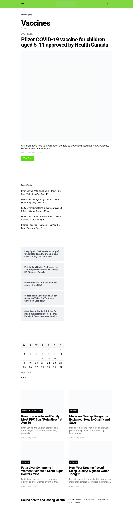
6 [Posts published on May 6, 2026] (36, 354)
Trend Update (37, 411)
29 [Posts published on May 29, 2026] (48, 367)
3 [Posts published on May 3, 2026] (60, 349)
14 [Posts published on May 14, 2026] (42, 358)
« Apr (24, 377)
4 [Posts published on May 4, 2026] (24, 354)
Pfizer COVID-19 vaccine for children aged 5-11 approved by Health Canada (64, 42)
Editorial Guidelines (73, 500)
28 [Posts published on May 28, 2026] (42, 367)
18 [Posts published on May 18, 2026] (24, 362)
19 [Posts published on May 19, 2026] (30, 362)
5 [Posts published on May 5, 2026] (30, 354)
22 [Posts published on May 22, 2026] (48, 362)
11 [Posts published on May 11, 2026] (24, 358)
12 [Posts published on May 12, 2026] (30, 358)
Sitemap (69, 502)
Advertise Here (102, 500)
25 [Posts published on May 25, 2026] (24, 367)
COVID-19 (27, 34)
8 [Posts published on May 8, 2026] (48, 354)
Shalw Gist (26, 411)
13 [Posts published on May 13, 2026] (36, 358)
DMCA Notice (89, 500)
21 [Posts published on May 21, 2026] (42, 362)
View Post (27, 158)
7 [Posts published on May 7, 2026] (42, 354)
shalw (23, 153)
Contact (78, 502)
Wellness (73, 411)
